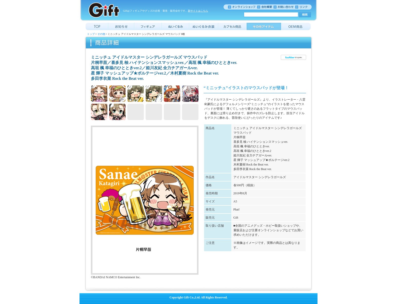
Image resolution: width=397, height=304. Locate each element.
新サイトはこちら (198, 10)
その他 (101, 34)
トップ (91, 34)
